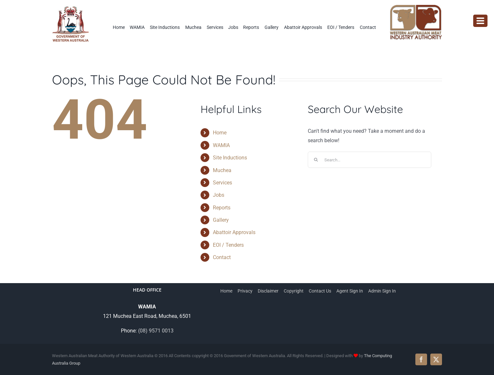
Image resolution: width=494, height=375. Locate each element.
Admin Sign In (382, 291)
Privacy (245, 291)
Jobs (218, 195)
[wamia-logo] (416, 7)
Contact (222, 257)
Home (220, 133)
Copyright (294, 291)
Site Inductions (230, 158)
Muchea (222, 170)
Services (222, 183)
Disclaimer (268, 291)
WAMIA (221, 145)
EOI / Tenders (228, 245)
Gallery (221, 220)
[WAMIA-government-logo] (71, 7)
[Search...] (369, 160)
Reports (221, 208)
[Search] (316, 160)
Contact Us (320, 291)
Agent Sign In (349, 291)
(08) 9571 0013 (156, 331)
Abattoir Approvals (234, 232)
